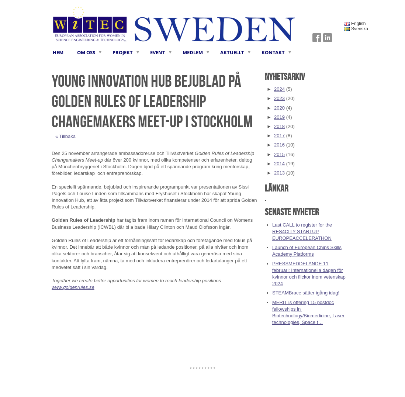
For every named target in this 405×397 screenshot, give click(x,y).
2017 (279, 135)
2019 (279, 117)
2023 (279, 98)
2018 (279, 126)
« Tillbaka (65, 136)
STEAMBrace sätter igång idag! (305, 293)
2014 (279, 163)
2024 (279, 89)
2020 (279, 108)
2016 (279, 145)
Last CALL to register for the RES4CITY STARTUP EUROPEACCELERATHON (302, 231)
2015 (279, 154)
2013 (279, 173)
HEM (58, 52)
